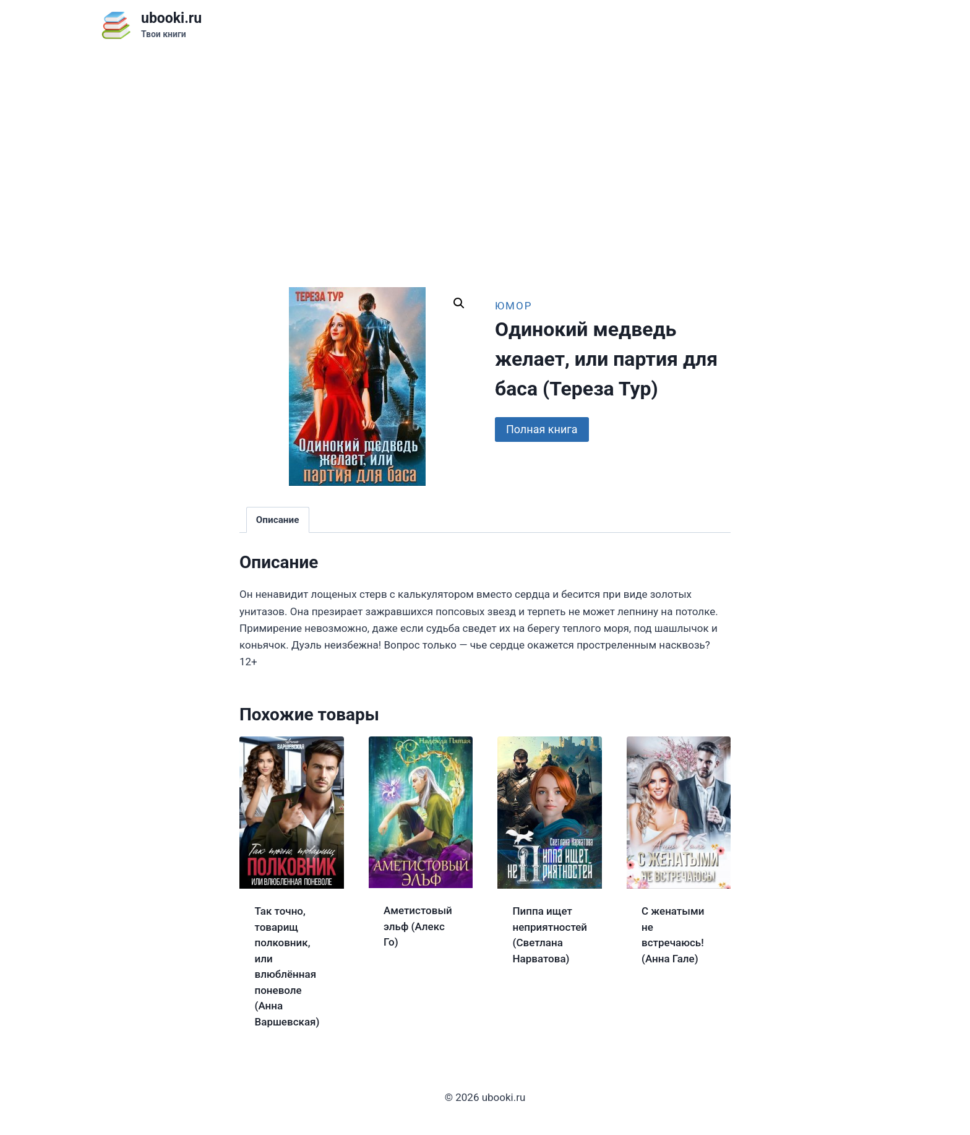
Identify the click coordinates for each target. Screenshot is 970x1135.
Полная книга (542, 429)
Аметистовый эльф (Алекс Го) (418, 926)
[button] (459, 303)
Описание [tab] (277, 519)
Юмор (513, 306)
